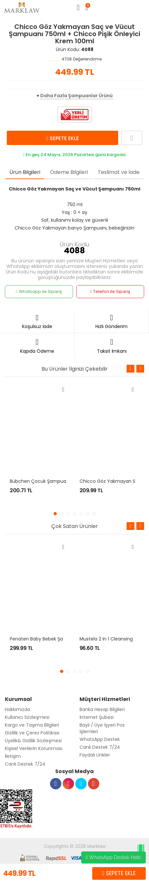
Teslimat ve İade (119, 172)
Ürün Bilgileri (24, 172)
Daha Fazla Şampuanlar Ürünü (76, 95)
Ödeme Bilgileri (69, 172)
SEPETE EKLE (62, 138)
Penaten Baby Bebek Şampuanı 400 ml (53, 639)
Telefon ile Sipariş (110, 292)
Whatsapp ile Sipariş (39, 292)
